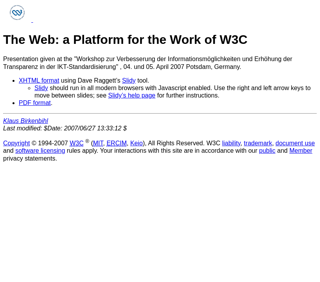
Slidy (129, 80)
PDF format (35, 102)
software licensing (40, 150)
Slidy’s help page (132, 95)
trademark (258, 143)
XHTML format (39, 80)
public (267, 150)
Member (301, 150)
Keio (136, 143)
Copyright (16, 143)
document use (295, 143)
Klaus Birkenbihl (25, 121)
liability (231, 143)
